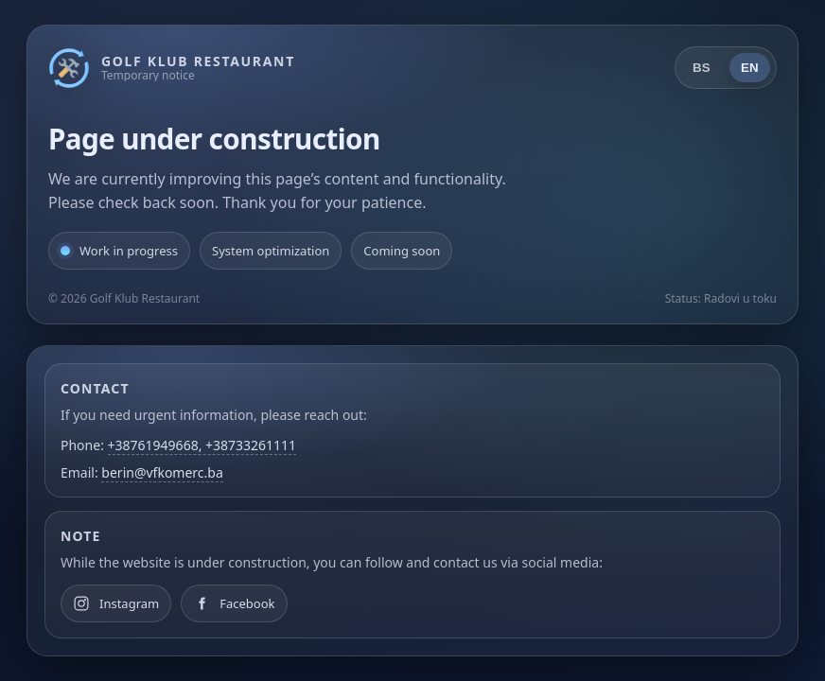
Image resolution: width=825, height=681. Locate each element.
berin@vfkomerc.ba (161, 472)
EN (750, 68)
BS (702, 68)
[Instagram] (116, 603)
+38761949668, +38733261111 (202, 445)
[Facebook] (234, 603)
